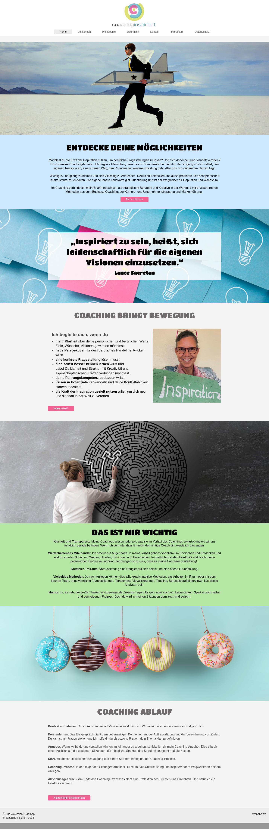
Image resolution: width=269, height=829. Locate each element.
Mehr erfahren (134, 199)
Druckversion (13, 813)
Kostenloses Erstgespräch (69, 797)
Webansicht (259, 813)
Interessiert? (61, 408)
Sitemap (30, 813)
